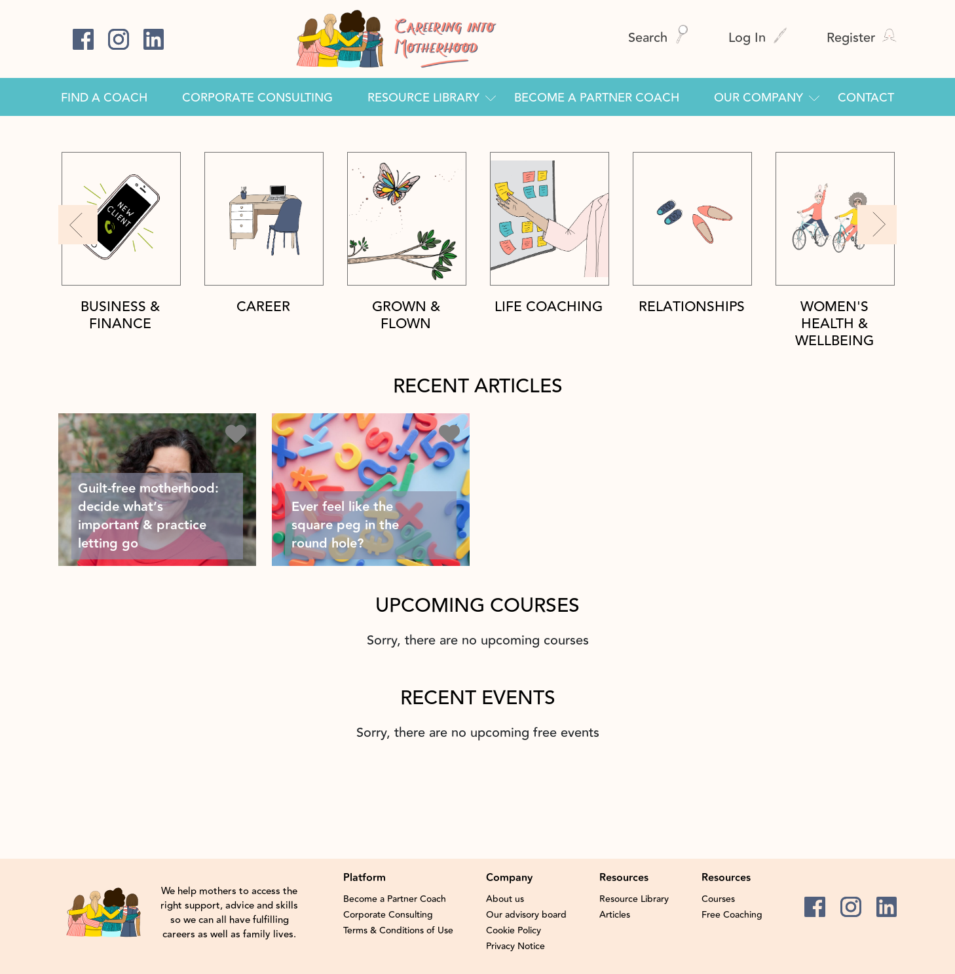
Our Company (758, 97)
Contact (866, 97)
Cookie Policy (513, 931)
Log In (757, 38)
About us (505, 899)
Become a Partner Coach (596, 97)
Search (658, 38)
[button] (78, 224)
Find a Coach (104, 97)
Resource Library (423, 97)
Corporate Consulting (257, 97)
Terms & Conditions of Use (398, 931)
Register (862, 38)
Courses (718, 899)
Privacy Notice (515, 946)
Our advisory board (526, 915)
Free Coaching (732, 915)
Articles (614, 915)
